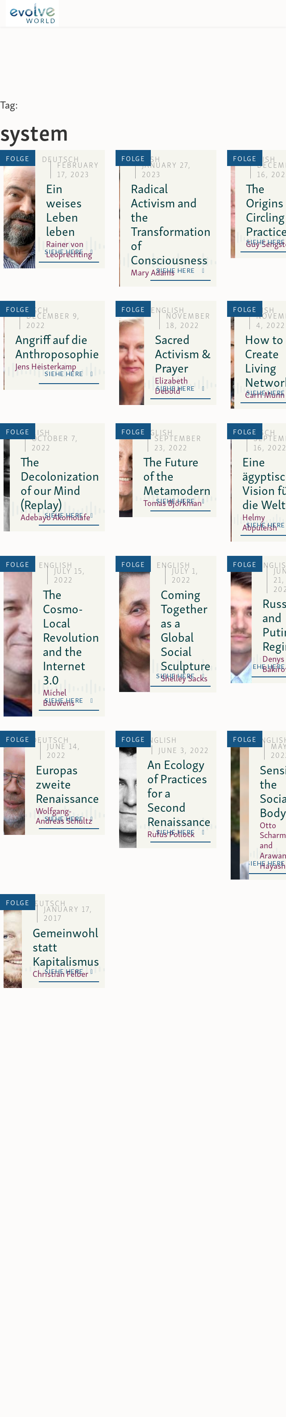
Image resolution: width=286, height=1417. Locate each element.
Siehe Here (69, 251)
